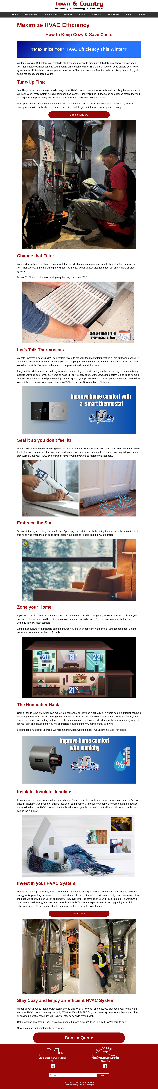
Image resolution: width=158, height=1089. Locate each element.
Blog (128, 14)
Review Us (113, 14)
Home (15, 14)
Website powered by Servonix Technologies (79, 1085)
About (82, 14)
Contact (142, 14)
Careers (96, 14)
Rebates (68, 14)
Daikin (48, 899)
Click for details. (118, 729)
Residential (31, 14)
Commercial (50, 14)
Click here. (105, 382)
